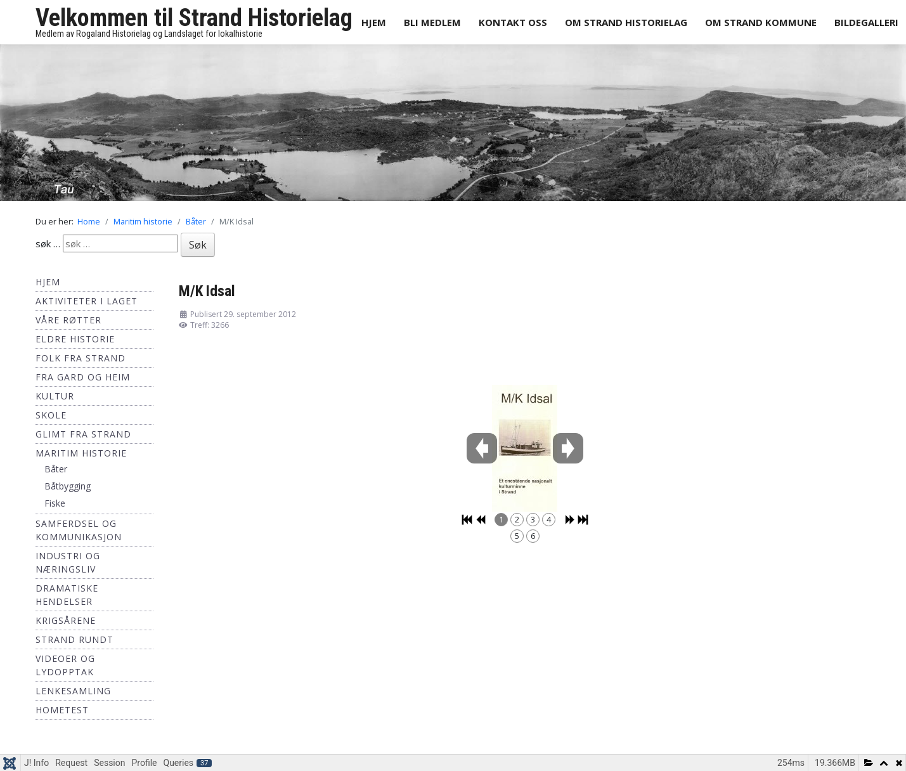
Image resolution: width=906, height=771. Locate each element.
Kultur (55, 396)
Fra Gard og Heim (83, 377)
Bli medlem (432, 22)
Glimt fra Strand (83, 434)
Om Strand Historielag (626, 22)
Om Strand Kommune (761, 22)
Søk (198, 245)
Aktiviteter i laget (87, 301)
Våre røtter (68, 320)
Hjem (373, 22)
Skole (51, 415)
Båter (55, 469)
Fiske (54, 503)
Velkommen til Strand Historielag (194, 18)
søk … (48, 243)
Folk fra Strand (81, 358)
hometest (62, 710)
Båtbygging (67, 486)
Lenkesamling (73, 691)
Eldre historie (75, 339)
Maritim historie (81, 453)
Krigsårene (66, 620)
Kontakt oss (513, 22)
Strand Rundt (74, 639)
